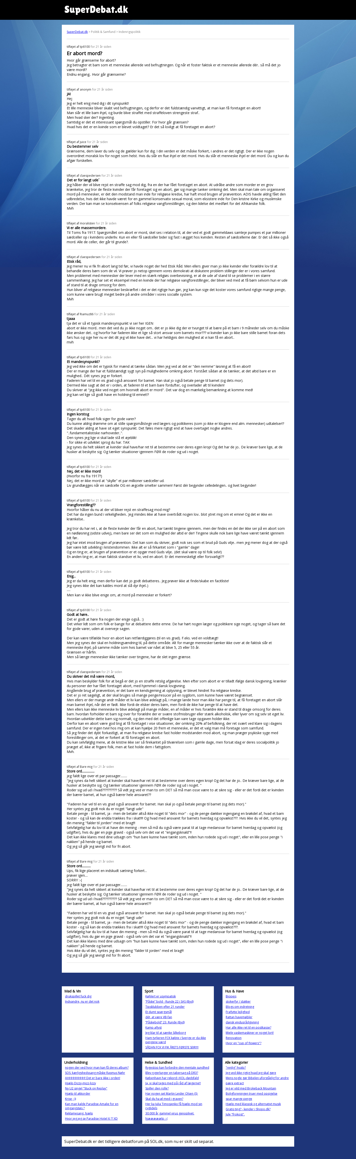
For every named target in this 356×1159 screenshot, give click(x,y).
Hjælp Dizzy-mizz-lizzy (80, 1083)
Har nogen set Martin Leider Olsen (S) (171, 1093)
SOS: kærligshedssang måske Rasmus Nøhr (95, 1073)
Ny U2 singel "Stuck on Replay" (86, 1088)
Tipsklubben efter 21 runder (165, 1007)
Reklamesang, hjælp (79, 1113)
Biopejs (231, 996)
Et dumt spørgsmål (158, 1012)
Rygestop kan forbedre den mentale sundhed (177, 1067)
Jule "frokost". (235, 1114)
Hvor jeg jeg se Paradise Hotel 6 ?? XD (91, 1118)
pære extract (235, 1083)
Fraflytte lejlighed (238, 1012)
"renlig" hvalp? (236, 1067)
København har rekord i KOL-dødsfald (172, 1078)
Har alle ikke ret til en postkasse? (248, 1027)
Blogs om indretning (240, 1007)
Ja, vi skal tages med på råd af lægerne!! (173, 1083)
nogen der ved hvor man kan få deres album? (97, 1067)
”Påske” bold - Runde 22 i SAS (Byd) (169, 1001)
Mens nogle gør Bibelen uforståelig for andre (257, 1078)
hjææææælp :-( (156, 1118)
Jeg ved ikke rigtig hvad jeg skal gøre (251, 1073)
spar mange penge (239, 1099)
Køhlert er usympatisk (160, 996)
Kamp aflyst (153, 1027)
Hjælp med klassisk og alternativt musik (253, 1104)
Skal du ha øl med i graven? (164, 1099)
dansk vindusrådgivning (242, 1022)
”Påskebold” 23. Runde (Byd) (165, 1022)
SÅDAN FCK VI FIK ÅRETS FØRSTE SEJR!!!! (172, 1047)
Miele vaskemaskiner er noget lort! (250, 1033)
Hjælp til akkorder (77, 1093)
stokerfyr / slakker (238, 1001)
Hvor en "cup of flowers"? (243, 1043)
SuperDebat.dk (77, 32)
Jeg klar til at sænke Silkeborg (165, 1033)
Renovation (234, 1038)
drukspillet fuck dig (78, 996)
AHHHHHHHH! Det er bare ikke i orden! (92, 1078)
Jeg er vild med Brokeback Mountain (251, 1088)
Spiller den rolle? (157, 1088)
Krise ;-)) (70, 1099)
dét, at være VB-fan (158, 1017)
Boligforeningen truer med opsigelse (251, 1093)
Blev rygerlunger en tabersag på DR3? (171, 1073)
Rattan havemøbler (239, 1017)
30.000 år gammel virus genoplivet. (169, 1113)
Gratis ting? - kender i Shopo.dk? (248, 1109)
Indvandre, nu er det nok (82, 1001)
